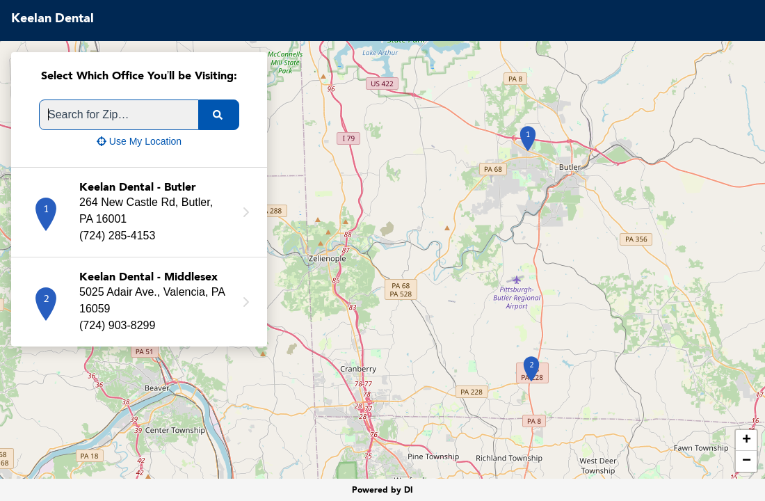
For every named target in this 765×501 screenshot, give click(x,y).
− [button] (746, 461)
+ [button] (746, 440)
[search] (219, 115)
